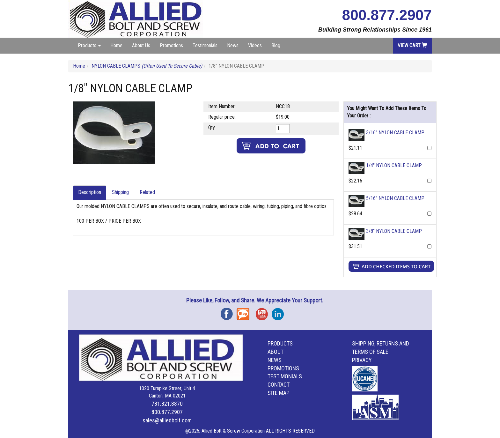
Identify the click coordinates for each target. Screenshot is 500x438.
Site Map (279, 393)
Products (280, 343)
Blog (275, 45)
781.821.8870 (167, 403)
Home (116, 45)
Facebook (228, 311)
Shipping (120, 192)
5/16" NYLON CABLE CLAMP (395, 198)
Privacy (362, 360)
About (275, 351)
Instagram (279, 311)
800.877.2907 (387, 15)
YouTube (263, 311)
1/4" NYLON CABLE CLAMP (394, 165)
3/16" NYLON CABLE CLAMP (395, 133)
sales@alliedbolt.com (167, 420)
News (233, 45)
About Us (141, 45)
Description (89, 192)
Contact (279, 384)
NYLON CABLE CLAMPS (147, 66)
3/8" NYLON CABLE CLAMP (394, 231)
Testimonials (205, 45)
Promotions (171, 45)
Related (147, 192)
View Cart (412, 45)
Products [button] (89, 45)
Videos (255, 45)
